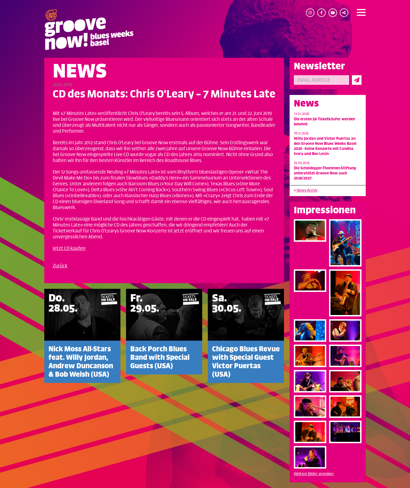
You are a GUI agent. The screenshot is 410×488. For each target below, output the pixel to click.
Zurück (60, 266)
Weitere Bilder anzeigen (314, 474)
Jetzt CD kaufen (69, 248)
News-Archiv (306, 190)
